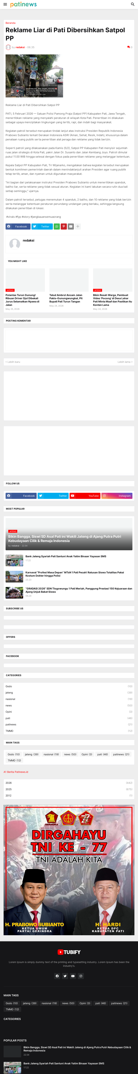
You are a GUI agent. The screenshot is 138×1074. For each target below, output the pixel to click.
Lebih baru (14, 361)
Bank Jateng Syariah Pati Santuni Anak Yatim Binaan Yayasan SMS (66, 556)
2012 (69, 795)
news (69, 705)
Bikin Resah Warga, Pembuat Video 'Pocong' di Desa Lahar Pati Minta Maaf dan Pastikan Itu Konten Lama (112, 299)
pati (69, 718)
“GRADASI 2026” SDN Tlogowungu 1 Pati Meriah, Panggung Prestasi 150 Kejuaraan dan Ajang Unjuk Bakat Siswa (79, 590)
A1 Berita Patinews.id (16, 771)
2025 (69, 789)
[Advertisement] (32, 395)
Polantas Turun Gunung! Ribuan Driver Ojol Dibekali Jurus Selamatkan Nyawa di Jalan (22, 299)
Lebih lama (124, 361)
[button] (5, 4)
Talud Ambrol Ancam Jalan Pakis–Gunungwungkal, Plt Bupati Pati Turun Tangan (65, 298)
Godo (69, 686)
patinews (69, 724)
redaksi (28, 240)
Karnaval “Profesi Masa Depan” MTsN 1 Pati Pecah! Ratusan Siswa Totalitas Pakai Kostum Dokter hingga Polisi (75, 574)
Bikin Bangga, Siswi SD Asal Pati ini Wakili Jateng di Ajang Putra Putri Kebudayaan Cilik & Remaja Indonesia (77, 1049)
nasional (69, 699)
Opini (69, 712)
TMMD (69, 731)
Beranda (10, 23)
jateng (69, 692)
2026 (69, 783)
